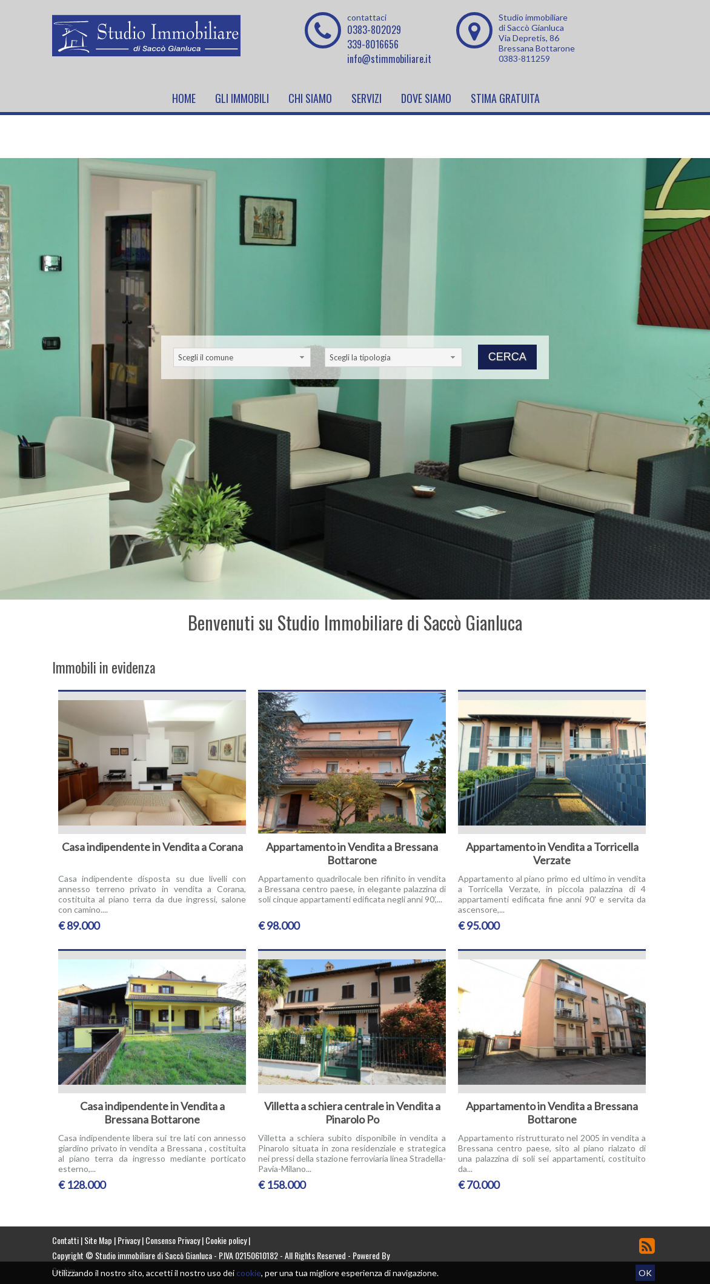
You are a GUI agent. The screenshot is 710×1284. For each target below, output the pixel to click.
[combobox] (242, 357)
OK (645, 1273)
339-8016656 (373, 44)
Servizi (366, 98)
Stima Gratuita (505, 98)
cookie (248, 1273)
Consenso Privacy (172, 1240)
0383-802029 (374, 29)
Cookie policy (226, 1240)
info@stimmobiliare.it (389, 58)
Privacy (129, 1240)
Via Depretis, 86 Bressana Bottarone (537, 43)
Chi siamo (310, 98)
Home (184, 98)
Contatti (65, 1240)
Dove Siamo (426, 98)
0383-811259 (524, 58)
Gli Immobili (242, 98)
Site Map (98, 1240)
